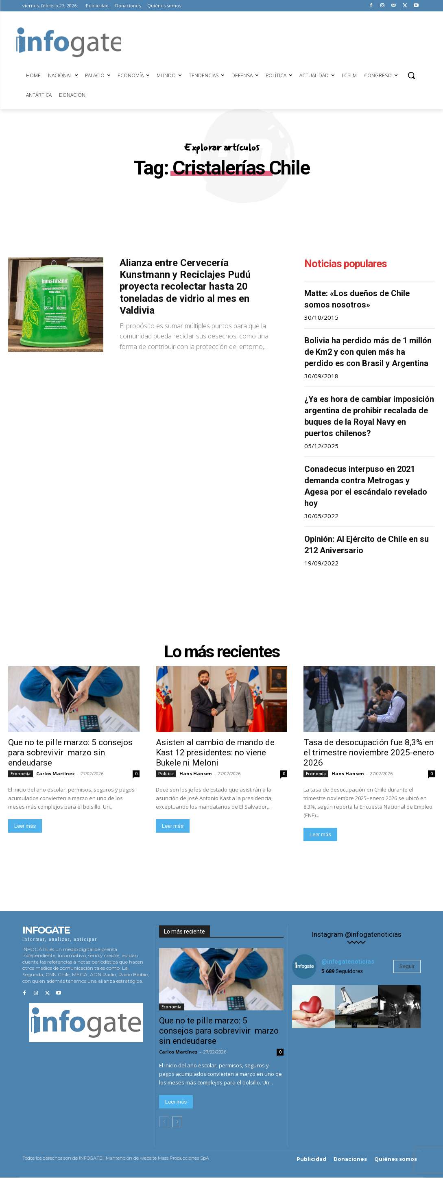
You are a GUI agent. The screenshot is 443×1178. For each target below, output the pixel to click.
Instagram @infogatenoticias (357, 934)
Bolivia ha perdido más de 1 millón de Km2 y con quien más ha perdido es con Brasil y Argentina (368, 352)
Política (166, 774)
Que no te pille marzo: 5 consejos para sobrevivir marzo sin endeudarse (70, 753)
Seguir (407, 967)
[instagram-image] (313, 1007)
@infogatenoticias (347, 962)
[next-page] (177, 1122)
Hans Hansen (195, 774)
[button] (411, 75)
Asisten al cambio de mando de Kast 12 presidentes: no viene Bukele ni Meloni (215, 753)
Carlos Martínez (55, 774)
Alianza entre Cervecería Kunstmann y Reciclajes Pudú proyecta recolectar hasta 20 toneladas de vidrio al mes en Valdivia (185, 286)
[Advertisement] (269, 41)
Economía (21, 774)
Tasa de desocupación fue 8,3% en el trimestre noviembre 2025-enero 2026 (368, 753)
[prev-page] (164, 1122)
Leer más (25, 826)
